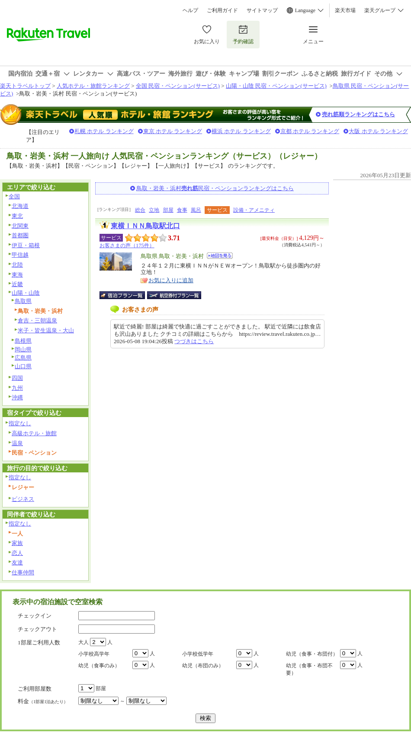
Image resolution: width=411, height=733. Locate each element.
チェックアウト (37, 629)
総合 (140, 210)
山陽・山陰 (26, 293)
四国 (17, 378)
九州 (17, 388)
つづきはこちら (194, 341)
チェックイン (34, 615)
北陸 (17, 264)
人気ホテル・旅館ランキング (93, 86)
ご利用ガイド (222, 10)
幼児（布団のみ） (203, 666)
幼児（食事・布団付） (312, 654)
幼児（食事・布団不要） (309, 669)
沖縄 (17, 397)
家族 (17, 543)
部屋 (168, 210)
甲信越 (20, 255)
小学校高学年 (93, 654)
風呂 (196, 210)
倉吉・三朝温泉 (37, 320)
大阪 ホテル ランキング (378, 131)
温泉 (17, 443)
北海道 (20, 206)
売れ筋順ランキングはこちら (358, 114)
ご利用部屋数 (34, 688)
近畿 (17, 284)
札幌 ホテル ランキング (104, 131)
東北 (17, 216)
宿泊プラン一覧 (127, 295)
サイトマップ (262, 10)
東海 (17, 274)
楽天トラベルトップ (25, 86)
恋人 (17, 553)
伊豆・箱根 (26, 245)
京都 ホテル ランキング (310, 131)
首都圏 (20, 235)
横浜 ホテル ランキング (241, 131)
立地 (154, 210)
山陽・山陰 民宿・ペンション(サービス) (276, 86)
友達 (17, 562)
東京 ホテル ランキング (172, 131)
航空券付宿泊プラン (174, 295)
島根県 (23, 341)
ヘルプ (190, 10)
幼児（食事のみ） (99, 666)
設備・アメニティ (254, 210)
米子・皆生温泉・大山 (46, 330)
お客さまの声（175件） (127, 245)
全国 (14, 196)
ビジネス (23, 499)
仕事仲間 (23, 572)
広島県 (23, 357)
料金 (43, 701)
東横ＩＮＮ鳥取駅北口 (145, 225)
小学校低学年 (197, 654)
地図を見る (220, 255)
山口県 (23, 366)
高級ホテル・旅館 (34, 433)
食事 (182, 210)
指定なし (20, 423)
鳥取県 (23, 301)
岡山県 (23, 349)
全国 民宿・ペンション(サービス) (178, 86)
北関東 (20, 226)
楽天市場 (345, 10)
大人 (83, 642)
